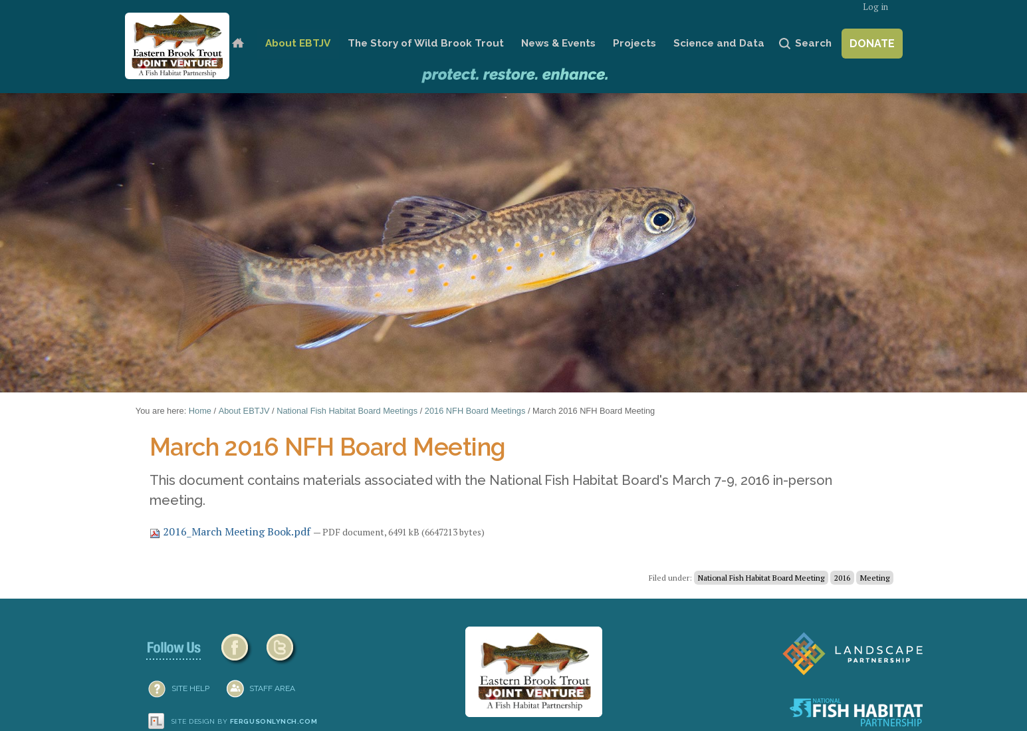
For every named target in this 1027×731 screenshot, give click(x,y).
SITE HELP (190, 688)
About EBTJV (297, 43)
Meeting (874, 578)
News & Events (558, 43)
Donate (872, 43)
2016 (842, 578)
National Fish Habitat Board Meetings (347, 411)
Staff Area (272, 688)
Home (238, 44)
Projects (634, 43)
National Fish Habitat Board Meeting (761, 578)
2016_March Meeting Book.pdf (231, 531)
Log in (875, 7)
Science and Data (718, 43)
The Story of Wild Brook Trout (426, 43)
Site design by (244, 721)
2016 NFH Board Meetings (475, 411)
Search (813, 43)
